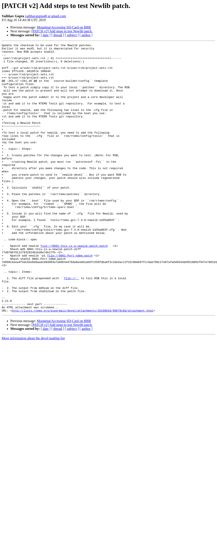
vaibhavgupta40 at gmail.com (45, 16)
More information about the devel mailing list (33, 392)
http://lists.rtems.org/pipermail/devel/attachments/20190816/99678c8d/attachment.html (82, 364)
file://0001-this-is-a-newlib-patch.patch (74, 286)
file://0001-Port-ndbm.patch (70, 298)
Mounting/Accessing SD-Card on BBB (64, 27)
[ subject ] (72, 35)
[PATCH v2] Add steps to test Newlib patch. (62, 31)
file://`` (71, 325)
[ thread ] (57, 35)
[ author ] (86, 35)
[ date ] (45, 35)
